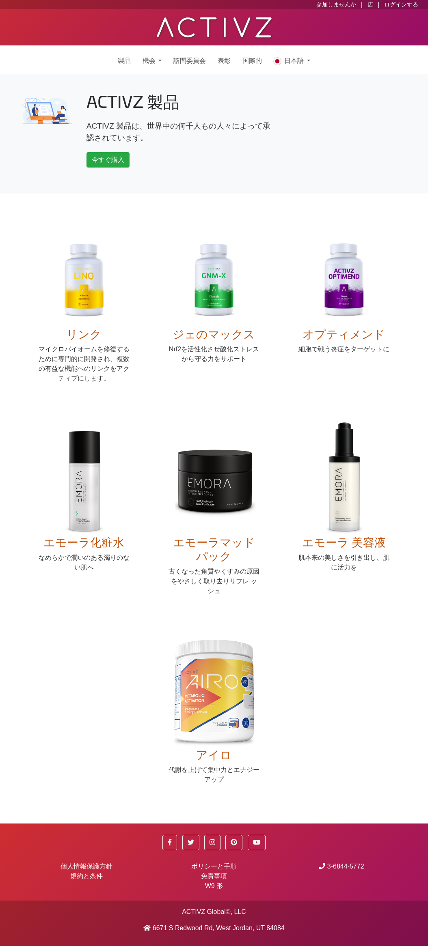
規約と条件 (86, 876)
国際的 (252, 61)
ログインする (401, 4)
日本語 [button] (289, 61)
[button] (169, 842)
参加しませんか (336, 4)
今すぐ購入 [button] (108, 159)
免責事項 (214, 876)
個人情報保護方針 (86, 866)
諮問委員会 (189, 61)
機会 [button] (150, 61)
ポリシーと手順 (214, 866)
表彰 (224, 61)
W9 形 (214, 885)
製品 (124, 61)
